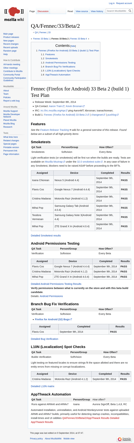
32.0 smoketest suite (88, 161)
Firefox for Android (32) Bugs (52, 319)
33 (49, 32)
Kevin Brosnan (74, 106)
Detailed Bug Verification (44, 339)
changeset (97, 114)
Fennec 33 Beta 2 (60, 39)
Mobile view (69, 438)
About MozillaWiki (53, 438)
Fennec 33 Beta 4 (78, 39)
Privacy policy (36, 438)
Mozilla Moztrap (54, 161)
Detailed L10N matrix (42, 386)
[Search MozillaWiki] (119, 10)
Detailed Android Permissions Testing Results (56, 284)
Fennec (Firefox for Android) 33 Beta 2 (65, 114)
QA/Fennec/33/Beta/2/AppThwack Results (85, 418)
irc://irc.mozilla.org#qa (53, 110)
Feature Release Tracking (54, 130)
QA (36, 32)
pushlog (111, 114)
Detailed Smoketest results (46, 235)
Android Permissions (51, 296)
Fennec (42, 32)
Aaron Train (55, 106)
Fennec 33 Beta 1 (41, 39)
